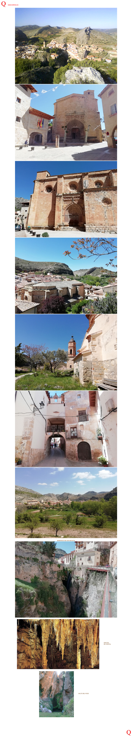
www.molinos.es (13, 5)
